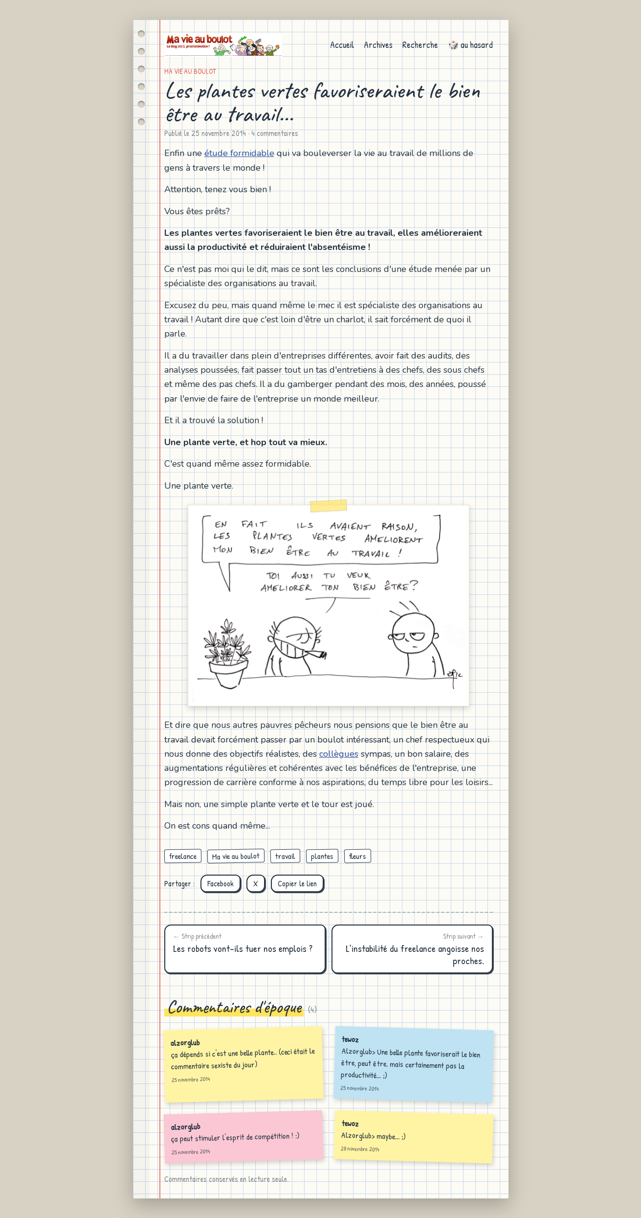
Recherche (420, 45)
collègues (338, 754)
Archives (378, 45)
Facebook (220, 883)
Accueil (342, 45)
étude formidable (239, 153)
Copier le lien (297, 883)
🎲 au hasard (470, 45)
